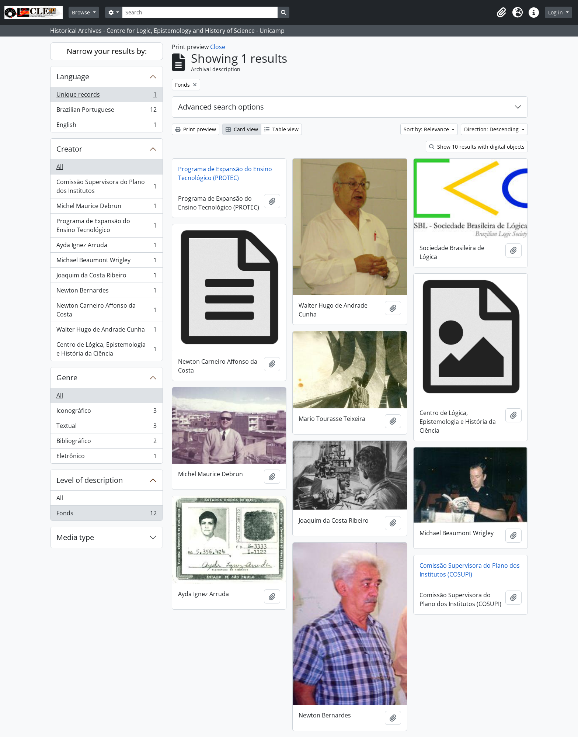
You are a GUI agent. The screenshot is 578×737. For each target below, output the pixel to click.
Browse (81, 12)
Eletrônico (106, 457)
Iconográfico (106, 412)
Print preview (195, 129)
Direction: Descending (492, 129)
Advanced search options (221, 107)
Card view (242, 129)
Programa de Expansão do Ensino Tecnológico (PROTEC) (225, 173)
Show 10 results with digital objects (477, 146)
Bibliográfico (106, 442)
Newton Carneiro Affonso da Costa (106, 309)
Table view (281, 129)
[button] (501, 12)
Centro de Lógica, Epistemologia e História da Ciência (106, 348)
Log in (556, 12)
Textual (106, 427)
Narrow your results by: (107, 51)
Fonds (106, 514)
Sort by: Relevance (427, 129)
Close (217, 47)
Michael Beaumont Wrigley (106, 262)
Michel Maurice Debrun (106, 207)
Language (72, 77)
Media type (75, 537)
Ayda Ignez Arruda (106, 247)
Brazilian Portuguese (106, 111)
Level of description (89, 480)
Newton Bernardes (106, 292)
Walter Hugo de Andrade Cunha (106, 331)
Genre (66, 378)
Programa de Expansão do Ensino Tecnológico (106, 225)
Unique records (106, 96)
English (106, 126)
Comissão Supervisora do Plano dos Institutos (106, 186)
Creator (69, 149)
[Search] (200, 12)
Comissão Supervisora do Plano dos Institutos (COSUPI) (469, 569)
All (59, 167)
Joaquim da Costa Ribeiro (106, 277)
